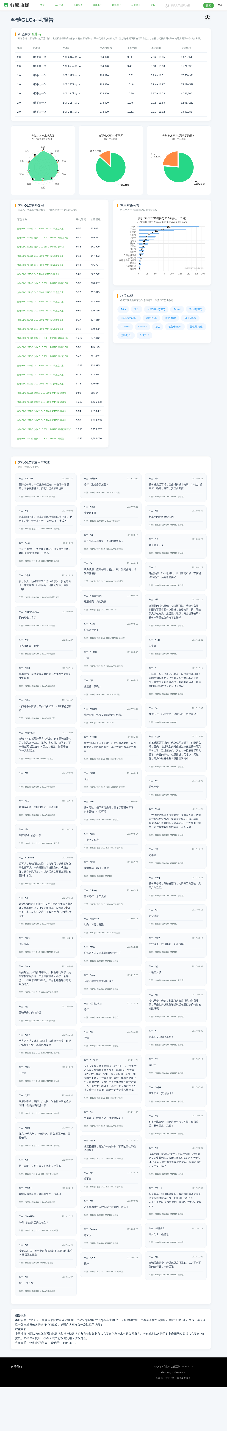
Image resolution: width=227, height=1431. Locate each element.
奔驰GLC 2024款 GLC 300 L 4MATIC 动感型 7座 (44, 313)
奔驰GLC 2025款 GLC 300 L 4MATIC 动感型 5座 (44, 272)
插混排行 (136, 5)
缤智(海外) (170, 318)
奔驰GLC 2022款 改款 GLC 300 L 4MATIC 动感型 (44, 482)
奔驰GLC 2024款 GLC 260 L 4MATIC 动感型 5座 (44, 340)
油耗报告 (78, 5)
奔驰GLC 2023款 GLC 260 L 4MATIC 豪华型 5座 (44, 407)
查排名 (36, 34)
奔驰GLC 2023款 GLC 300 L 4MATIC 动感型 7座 (44, 389)
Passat (177, 309)
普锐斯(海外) (196, 326)
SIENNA (142, 326)
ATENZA (125, 326)
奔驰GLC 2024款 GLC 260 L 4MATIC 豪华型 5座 (44, 331)
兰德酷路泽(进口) (156, 309)
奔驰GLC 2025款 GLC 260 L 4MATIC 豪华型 (41, 282)
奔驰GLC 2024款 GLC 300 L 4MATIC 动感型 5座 (44, 322)
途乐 (136, 309)
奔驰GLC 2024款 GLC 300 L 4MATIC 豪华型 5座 (44, 304)
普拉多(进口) (195, 309)
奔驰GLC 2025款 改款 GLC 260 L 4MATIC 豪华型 (44, 254)
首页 (42, 5)
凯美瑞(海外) (175, 326)
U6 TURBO (190, 318)
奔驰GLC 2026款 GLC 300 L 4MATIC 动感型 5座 (44, 232)
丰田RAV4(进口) (129, 318)
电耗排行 (116, 5)
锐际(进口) (151, 318)
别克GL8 (144, 335)
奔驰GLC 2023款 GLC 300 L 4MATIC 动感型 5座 (44, 398)
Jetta (123, 309)
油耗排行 (97, 5)
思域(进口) (126, 335)
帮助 (152, 5)
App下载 (59, 5)
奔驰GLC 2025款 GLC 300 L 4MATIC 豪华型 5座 (44, 263)
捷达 (157, 326)
